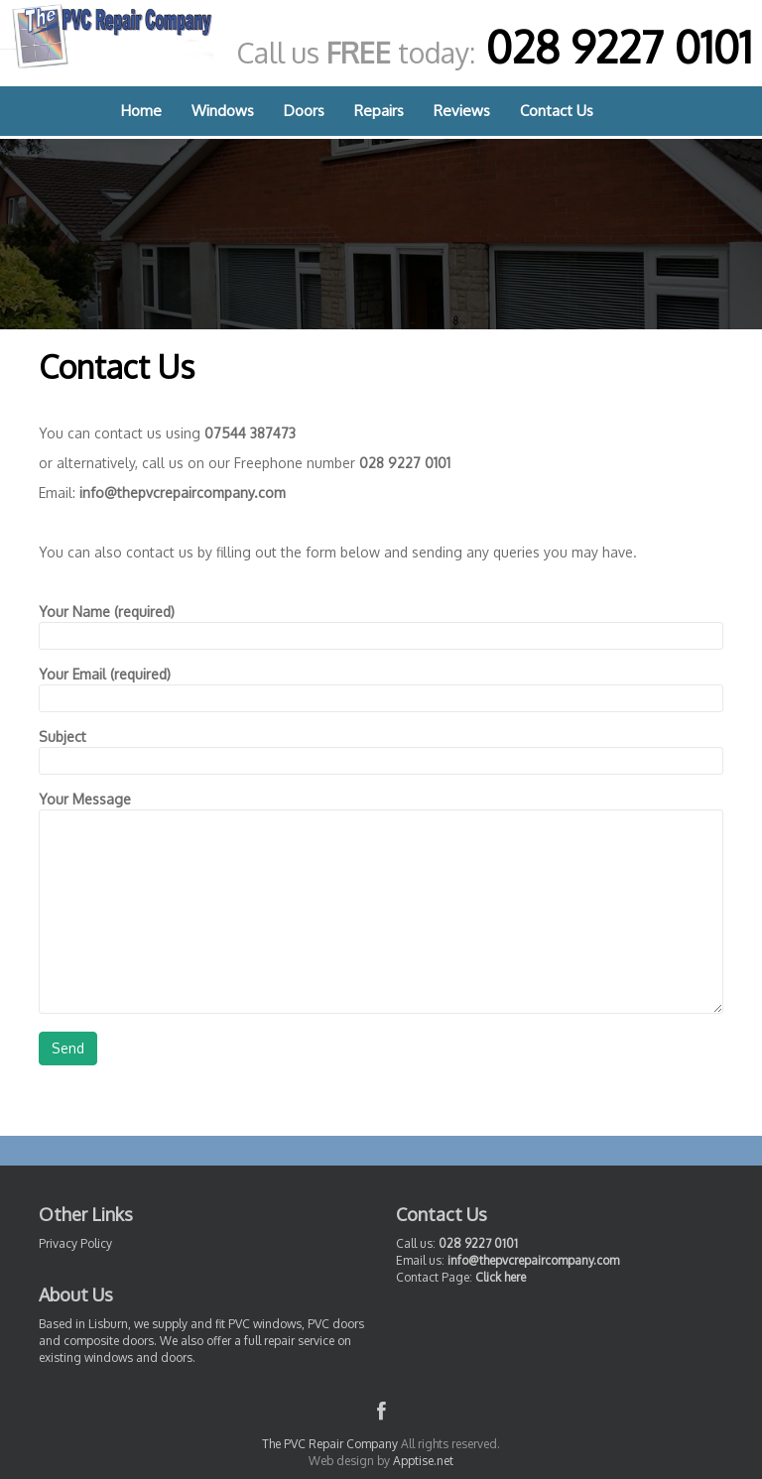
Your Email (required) (381, 686)
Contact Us (556, 110)
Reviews (462, 110)
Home (141, 110)
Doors (304, 110)
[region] (381, 234)
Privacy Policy (75, 1243)
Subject (381, 748)
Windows (222, 110)
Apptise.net (423, 1460)
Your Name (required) (381, 623)
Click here (500, 1277)
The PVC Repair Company (330, 1443)
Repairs (379, 110)
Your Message (381, 809)
